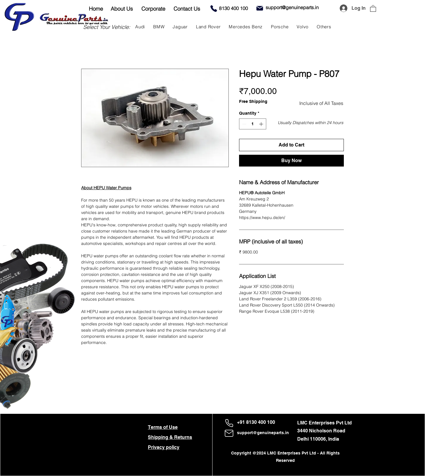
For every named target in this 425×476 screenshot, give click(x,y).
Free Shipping (253, 101)
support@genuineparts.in (263, 432)
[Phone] (214, 8)
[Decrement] (243, 124)
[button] (373, 8)
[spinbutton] (252, 124)
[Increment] (261, 124)
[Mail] (260, 8)
